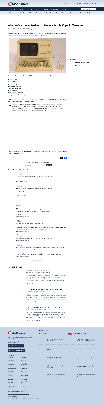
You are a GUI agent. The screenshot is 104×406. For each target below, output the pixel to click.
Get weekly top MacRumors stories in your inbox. (37, 162)
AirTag (56, 12)
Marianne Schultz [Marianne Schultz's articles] (24, 373)
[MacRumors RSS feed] (93, 4)
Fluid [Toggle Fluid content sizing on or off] (26, 398)
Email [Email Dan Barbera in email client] (9, 381)
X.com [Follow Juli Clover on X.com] (12, 365)
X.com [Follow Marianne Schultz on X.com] (25, 376)
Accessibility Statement (12, 396)
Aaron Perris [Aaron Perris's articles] (23, 384)
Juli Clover (35, 29)
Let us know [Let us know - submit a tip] (67, 3)
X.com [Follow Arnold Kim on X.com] (12, 359)
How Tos (38, 9)
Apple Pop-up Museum (41, 35)
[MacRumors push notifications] (90, 4)
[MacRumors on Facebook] (80, 4)
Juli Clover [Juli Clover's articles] (10, 362)
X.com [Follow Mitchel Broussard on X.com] (12, 370)
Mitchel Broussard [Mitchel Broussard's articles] (12, 368)
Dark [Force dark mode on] (38, 398)
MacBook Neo (39, 12)
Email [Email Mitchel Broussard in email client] (9, 370)
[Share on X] (61, 158)
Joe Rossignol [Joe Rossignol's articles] (24, 362)
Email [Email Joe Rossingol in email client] (22, 365)
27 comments (37, 320)
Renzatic (18, 220)
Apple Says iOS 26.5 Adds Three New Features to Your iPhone (46, 308)
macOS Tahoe (80, 12)
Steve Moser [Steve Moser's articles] (10, 384)
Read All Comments (37, 261)
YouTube (44, 333)
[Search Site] (88, 9)
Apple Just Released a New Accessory (38, 270)
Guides (30, 9)
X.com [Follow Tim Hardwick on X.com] (25, 370)
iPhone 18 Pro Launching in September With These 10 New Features (83, 64)
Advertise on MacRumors (16, 350)
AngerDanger (19, 173)
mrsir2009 (18, 185)
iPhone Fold (22, 12)
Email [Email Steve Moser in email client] (9, 387)
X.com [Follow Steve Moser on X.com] (12, 387)
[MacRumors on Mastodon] (85, 4)
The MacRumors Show (79, 333)
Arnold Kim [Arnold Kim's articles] (10, 357)
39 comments (11, 157)
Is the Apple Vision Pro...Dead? (54, 357)
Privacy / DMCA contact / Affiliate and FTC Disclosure (18, 394)
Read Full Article (30, 283)
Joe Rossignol (47, 272)
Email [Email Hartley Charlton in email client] (9, 376)
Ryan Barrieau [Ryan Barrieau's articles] (24, 379)
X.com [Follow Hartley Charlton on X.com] (12, 376)
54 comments (37, 301)
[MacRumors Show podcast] (75, 4)
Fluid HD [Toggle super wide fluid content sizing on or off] (29, 398)
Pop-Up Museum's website (17, 99)
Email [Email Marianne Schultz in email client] (22, 376)
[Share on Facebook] (65, 158)
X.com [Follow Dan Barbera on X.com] (12, 381)
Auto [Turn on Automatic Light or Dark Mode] (33, 398)
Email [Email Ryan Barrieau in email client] (22, 381)
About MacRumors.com (16, 345)
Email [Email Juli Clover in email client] (9, 365)
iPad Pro (89, 12)
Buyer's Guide (55, 9)
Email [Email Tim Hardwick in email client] (22, 370)
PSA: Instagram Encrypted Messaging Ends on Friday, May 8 (46, 289)
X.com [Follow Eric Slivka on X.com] (25, 359)
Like (24, 181)
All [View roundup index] (95, 12)
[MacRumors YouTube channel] (87, 4)
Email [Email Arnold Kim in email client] (9, 359)
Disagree (27, 181)
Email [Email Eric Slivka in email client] (22, 359)
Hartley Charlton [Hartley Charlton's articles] (11, 373)
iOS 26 (71, 12)
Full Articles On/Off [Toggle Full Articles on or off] (20, 398)
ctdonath (18, 234)
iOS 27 (30, 12)
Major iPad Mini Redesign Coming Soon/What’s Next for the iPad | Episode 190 (86, 366)
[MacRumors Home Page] (18, 4)
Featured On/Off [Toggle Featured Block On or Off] (11, 398)
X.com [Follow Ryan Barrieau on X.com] (25, 381)
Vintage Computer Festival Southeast (25, 33)
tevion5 (18, 205)
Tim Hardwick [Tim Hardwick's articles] (24, 368)
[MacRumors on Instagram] (77, 4)
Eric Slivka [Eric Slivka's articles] (23, 357)
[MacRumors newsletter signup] (95, 4)
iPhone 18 (63, 12)
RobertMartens (20, 244)
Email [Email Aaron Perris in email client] (22, 387)
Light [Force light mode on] (36, 398)
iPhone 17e (48, 12)
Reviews (45, 9)
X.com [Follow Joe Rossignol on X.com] (25, 365)
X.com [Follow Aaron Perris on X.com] (25, 387)
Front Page (13, 9)
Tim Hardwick (47, 291)
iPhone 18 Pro (13, 12)
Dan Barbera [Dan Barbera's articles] (10, 379)
